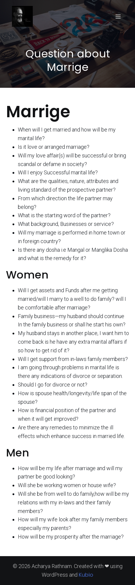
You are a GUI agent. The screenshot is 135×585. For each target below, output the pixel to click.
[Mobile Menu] (118, 16)
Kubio (86, 574)
